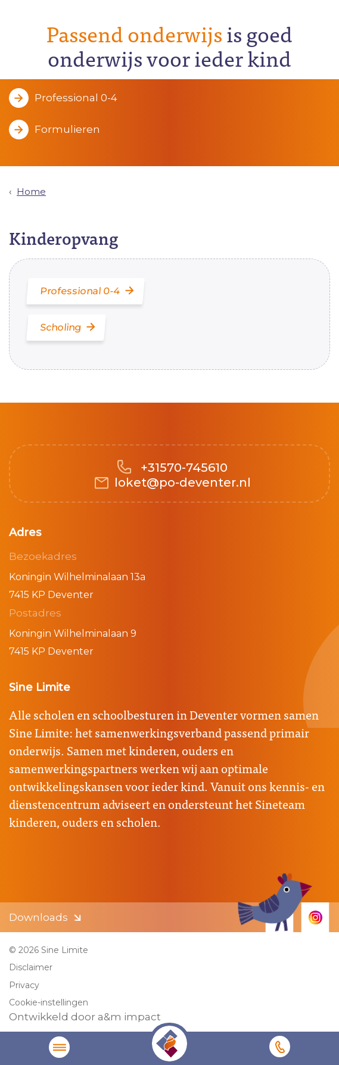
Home (31, 191)
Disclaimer (30, 967)
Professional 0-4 (76, 98)
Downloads (38, 917)
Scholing (61, 327)
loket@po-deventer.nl (182, 482)
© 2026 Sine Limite (48, 950)
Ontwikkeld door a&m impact (85, 1017)
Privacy (24, 985)
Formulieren (67, 129)
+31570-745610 (183, 467)
